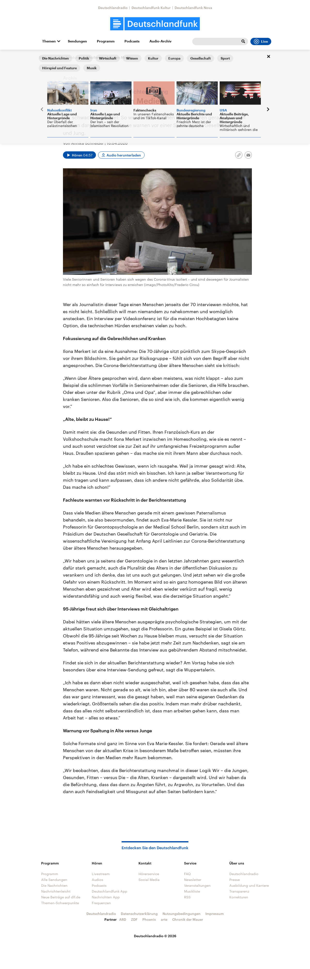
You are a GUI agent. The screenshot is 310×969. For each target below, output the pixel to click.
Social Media (149, 880)
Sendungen (77, 41)
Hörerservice (149, 874)
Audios (97, 880)
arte (164, 919)
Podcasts (132, 41)
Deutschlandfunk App (109, 891)
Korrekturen (238, 897)
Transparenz (239, 891)
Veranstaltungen (197, 885)
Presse (234, 880)
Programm (106, 41)
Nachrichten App (106, 897)
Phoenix (149, 919)
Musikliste (192, 891)
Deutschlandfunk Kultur (151, 8)
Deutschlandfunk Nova (193, 8)
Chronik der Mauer (187, 919)
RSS (187, 897)
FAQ (187, 874)
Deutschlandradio (113, 8)
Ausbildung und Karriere (249, 885)
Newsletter (192, 880)
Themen (49, 41)
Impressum (214, 914)
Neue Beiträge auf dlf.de (60, 897)
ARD (122, 919)
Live (261, 41)
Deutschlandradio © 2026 (155, 936)
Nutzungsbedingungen (182, 914)
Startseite (46, 57)
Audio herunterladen (124, 155)
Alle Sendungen (71, 57)
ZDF (134, 919)
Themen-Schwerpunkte (60, 903)
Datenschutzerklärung (139, 914)
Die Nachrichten (54, 885)
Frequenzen (101, 903)
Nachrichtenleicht (55, 891)
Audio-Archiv (160, 41)
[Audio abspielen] (79, 155)
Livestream (101, 874)
